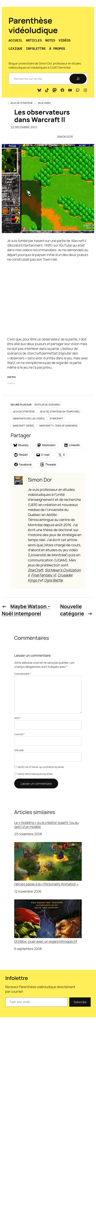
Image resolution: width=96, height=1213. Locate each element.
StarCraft (56, 418)
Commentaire (22, 673)
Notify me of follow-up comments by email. (41, 767)
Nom (17, 718)
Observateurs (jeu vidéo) (29, 418)
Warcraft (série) (23, 425)
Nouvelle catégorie (72, 610)
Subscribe (80, 1002)
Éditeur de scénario (47, 404)
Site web (19, 750)
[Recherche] (78, 79)
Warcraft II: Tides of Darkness (58, 425)
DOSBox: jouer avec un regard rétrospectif (48, 921)
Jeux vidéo (44, 103)
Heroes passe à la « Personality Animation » (48, 864)
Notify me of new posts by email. (35, 774)
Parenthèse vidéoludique (33, 25)
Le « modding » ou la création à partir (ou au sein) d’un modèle (46, 824)
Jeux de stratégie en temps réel (60, 411)
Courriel (19, 734)
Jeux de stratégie (21, 103)
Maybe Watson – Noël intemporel (26, 610)
